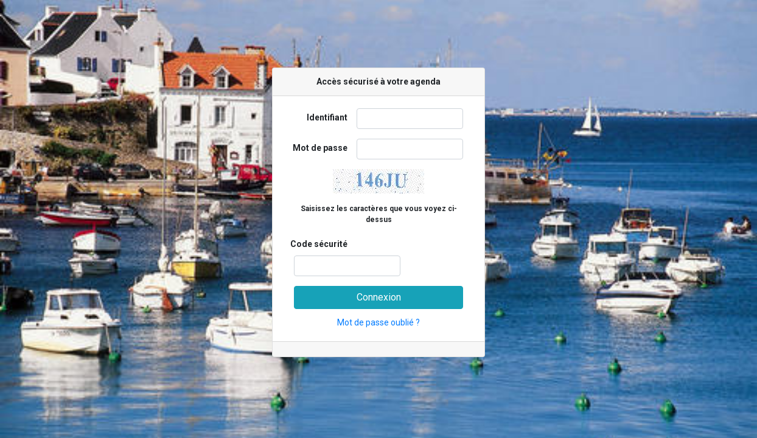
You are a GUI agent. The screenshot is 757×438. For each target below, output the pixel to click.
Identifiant (327, 117)
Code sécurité (318, 244)
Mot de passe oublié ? (378, 322)
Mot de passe (320, 148)
